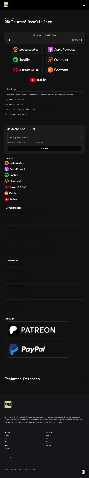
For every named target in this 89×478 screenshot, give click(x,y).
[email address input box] (44, 137)
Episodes (7, 432)
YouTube (49, 432)
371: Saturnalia (9, 281)
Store (6, 445)
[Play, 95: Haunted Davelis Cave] (7, 40)
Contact (48, 442)
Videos (7, 436)
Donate (48, 445)
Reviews (7, 448)
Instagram (27, 104)
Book (47, 436)
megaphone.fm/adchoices (46, 109)
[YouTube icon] (15, 457)
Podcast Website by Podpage (27, 469)
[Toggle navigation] (84, 4)
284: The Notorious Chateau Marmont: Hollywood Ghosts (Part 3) (28, 255)
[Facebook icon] (10, 457)
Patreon (27, 99)
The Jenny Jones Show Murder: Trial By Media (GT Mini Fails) (25, 239)
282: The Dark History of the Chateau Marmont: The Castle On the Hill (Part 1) (32, 244)
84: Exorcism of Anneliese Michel (16, 217)
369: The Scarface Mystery (14, 302)
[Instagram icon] (6, 457)
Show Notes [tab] (11, 89)
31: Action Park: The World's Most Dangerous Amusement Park (26, 212)
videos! (31, 114)
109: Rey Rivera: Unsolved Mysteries (17, 233)
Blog (6, 442)
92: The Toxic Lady (11, 228)
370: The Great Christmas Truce (16, 291)
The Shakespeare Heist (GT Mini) (16, 297)
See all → (8, 313)
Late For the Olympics (12, 307)
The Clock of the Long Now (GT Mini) (18, 275)
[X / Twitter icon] (19, 457)
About (6, 439)
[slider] (39, 40)
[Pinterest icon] (24, 457)
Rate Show (49, 439)
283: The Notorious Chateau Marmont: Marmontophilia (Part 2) (27, 250)
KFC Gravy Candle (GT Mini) (14, 286)
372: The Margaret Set (12, 270)
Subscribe (44, 149)
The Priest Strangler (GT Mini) (15, 265)
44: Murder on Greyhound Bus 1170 (17, 223)
